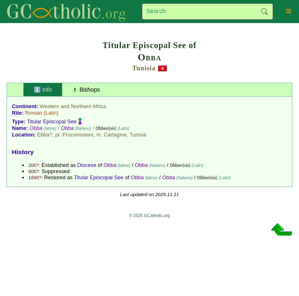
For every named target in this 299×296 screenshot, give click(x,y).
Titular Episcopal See (51, 121)
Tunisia (143, 68)
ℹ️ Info (43, 89)
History (23, 151)
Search (264, 11)
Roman (33, 113)
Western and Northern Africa (73, 106)
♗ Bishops (86, 89)
